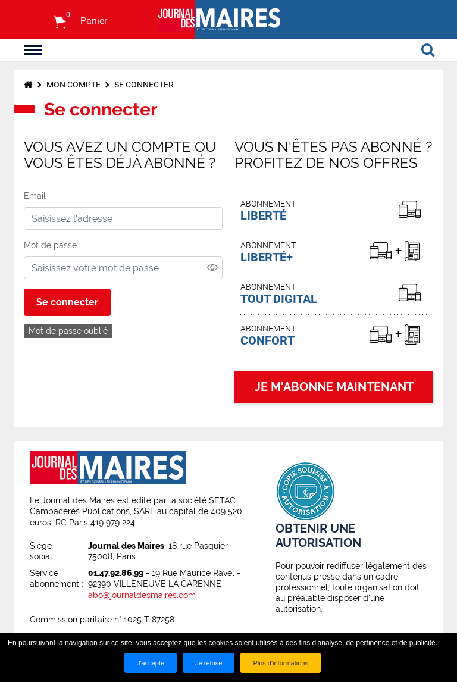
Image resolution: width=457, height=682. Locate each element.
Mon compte (73, 84)
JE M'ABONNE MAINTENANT (334, 387)
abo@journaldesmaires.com (142, 595)
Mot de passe (50, 245)
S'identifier (35, 20)
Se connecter (144, 84)
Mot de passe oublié (68, 331)
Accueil (28, 84)
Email (35, 196)
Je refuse (208, 663)
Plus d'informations (280, 663)
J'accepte (150, 663)
